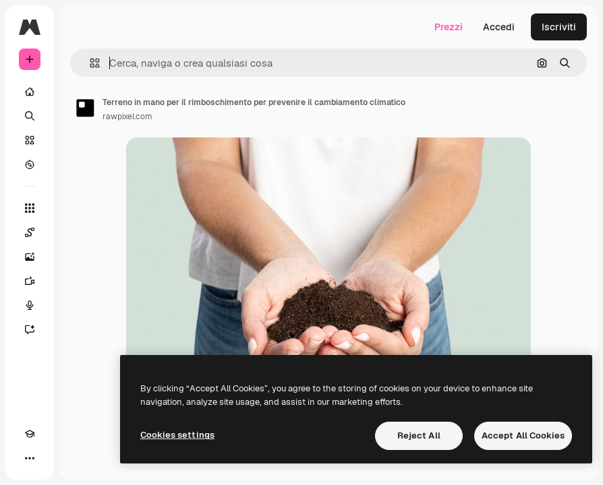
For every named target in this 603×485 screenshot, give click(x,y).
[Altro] (29, 458)
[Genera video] (29, 281)
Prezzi (448, 27)
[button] (89, 63)
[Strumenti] (29, 208)
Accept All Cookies (523, 435)
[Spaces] (29, 232)
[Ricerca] (29, 116)
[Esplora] (29, 164)
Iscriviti (559, 27)
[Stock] (29, 140)
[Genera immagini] (29, 256)
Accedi (499, 27)
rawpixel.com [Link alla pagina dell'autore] (127, 116)
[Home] (29, 91)
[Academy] (29, 434)
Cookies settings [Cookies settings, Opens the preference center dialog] (177, 435)
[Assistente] (29, 329)
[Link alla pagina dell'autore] (85, 108)
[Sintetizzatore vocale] (29, 305)
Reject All (418, 435)
